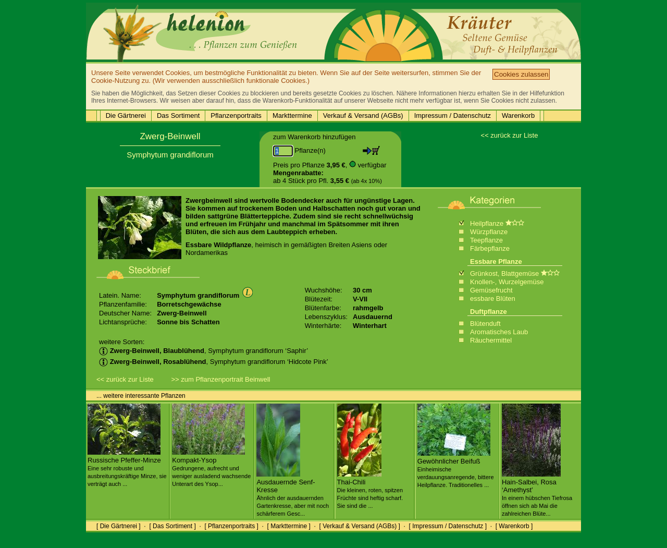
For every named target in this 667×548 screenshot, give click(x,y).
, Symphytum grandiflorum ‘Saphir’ (203, 351)
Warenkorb (518, 115)
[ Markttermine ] (288, 526)
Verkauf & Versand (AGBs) (363, 115)
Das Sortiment (178, 115)
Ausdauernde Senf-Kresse (292, 493)
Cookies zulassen (521, 74)
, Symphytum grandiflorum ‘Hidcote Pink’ (213, 362)
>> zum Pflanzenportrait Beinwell (220, 379)
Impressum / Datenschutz (452, 115)
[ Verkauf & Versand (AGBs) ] (359, 526)
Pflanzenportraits (236, 115)
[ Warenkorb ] (514, 526)
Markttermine (292, 115)
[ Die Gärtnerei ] (118, 526)
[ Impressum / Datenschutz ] (448, 526)
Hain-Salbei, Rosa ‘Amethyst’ (537, 493)
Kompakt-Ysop (211, 467)
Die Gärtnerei (126, 115)
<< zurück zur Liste (509, 135)
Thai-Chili (370, 489)
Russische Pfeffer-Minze (127, 467)
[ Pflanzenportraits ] (231, 526)
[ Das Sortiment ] (172, 526)
